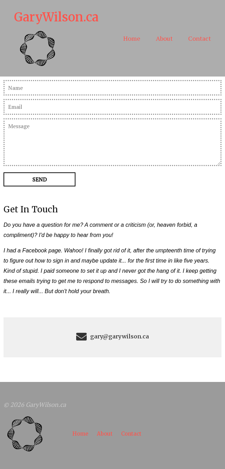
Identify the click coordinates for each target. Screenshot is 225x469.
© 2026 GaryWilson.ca (35, 404)
